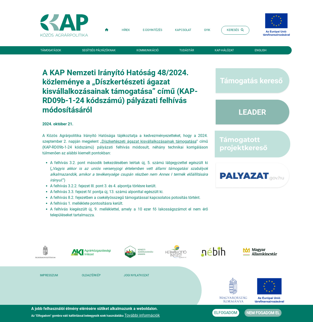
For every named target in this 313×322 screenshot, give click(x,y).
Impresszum (49, 275)
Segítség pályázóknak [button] (99, 50)
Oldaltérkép (91, 275)
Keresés (235, 30)
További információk (142, 316)
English (261, 50)
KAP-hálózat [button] (224, 50)
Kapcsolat (183, 30)
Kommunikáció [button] (148, 50)
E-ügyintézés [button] (152, 30)
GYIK (207, 30)
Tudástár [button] (186, 50)
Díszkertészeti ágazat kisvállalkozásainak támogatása (149, 141)
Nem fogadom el (263, 314)
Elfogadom (225, 314)
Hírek (126, 30)
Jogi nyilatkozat (136, 275)
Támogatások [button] (50, 50)
